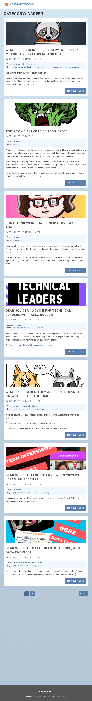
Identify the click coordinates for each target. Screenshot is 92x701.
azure (15, 67)
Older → (83, 594)
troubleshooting (29, 409)
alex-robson (29, 328)
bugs (61, 67)
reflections (17, 240)
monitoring (17, 409)
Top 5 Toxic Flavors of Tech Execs (37, 131)
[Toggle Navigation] (88, 4)
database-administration (26, 406)
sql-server (29, 64)
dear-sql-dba (18, 328)
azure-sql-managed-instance (46, 67)
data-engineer (34, 566)
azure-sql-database (26, 67)
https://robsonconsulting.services (37, 345)
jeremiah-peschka (31, 493)
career (36, 64)
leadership (17, 144)
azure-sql (20, 64)
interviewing (44, 493)
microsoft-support (72, 67)
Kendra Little (16, 59)
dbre (26, 566)
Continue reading (75, 91)
